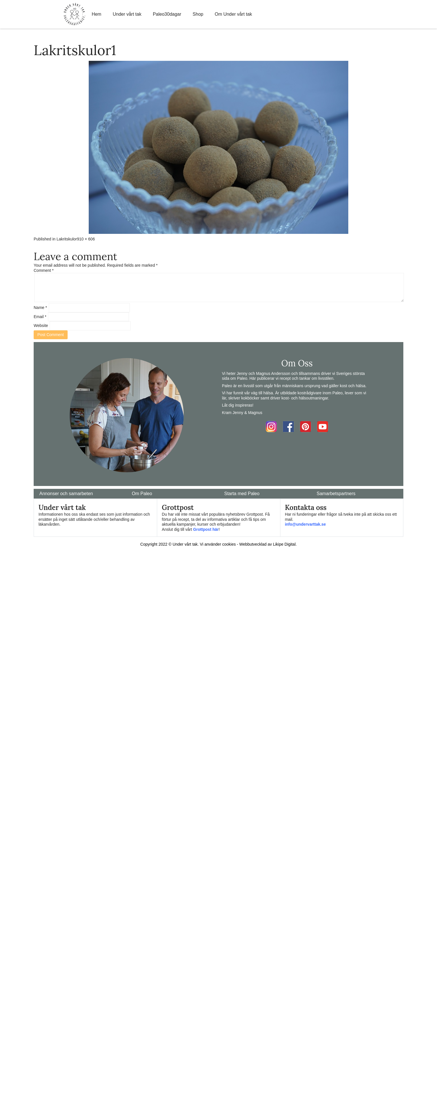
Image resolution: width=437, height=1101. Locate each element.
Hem (96, 14)
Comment (44, 270)
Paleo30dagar (167, 14)
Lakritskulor (66, 239)
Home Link (74, 14)
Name (40, 307)
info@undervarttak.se (305, 524)
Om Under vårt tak (233, 14)
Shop (198, 14)
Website (41, 325)
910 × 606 (86, 239)
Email (40, 316)
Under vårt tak (127, 14)
